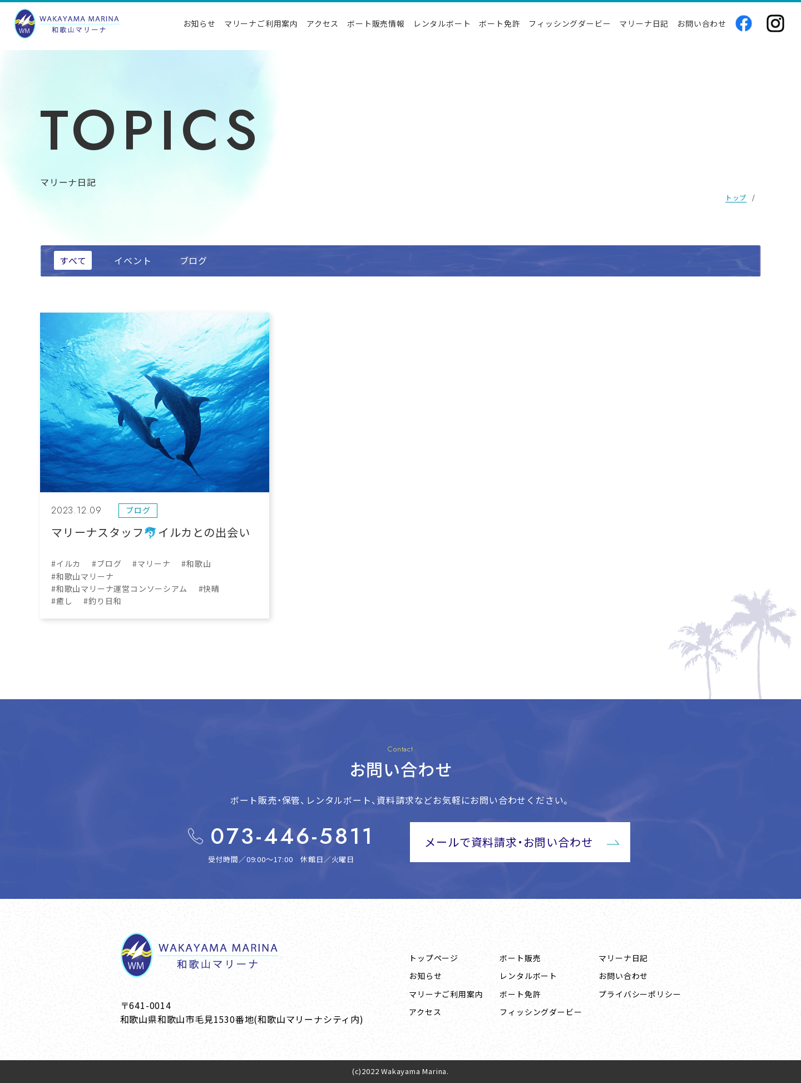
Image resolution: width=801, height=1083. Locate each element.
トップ (735, 197)
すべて (73, 260)
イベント (132, 260)
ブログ (193, 260)
